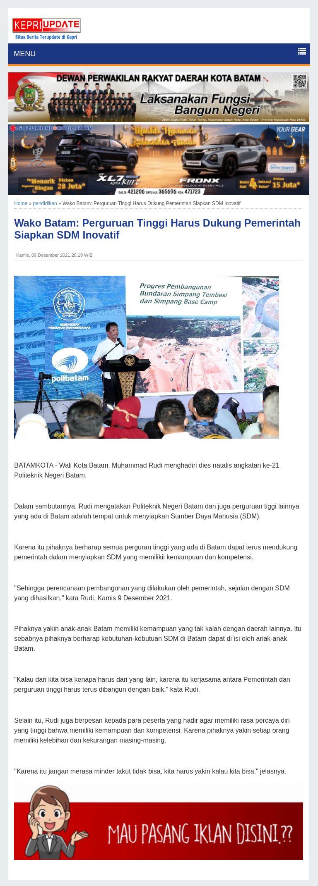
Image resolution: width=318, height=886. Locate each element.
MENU (25, 54)
